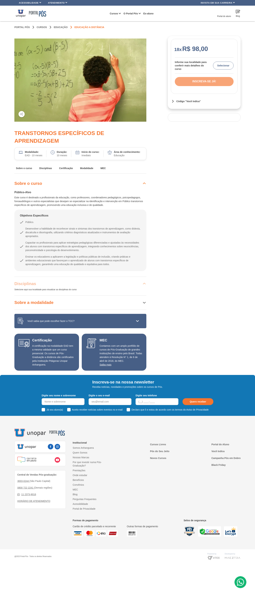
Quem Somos (80, 452)
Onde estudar (80, 475)
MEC (103, 168)
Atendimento (57, 2)
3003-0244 (23, 481)
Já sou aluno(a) (54, 409)
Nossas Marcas (81, 457)
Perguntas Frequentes (84, 499)
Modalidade (86, 168)
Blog (75, 494)
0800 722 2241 (25, 487)
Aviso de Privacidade (197, 409)
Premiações (79, 470)
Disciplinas (45, 168)
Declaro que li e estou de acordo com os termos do (170, 409)
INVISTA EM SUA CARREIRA (218, 2)
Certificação (66, 168)
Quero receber (198, 401)
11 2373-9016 (26, 494)
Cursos (114, 13)
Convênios (78, 484)
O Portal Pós (131, 13)
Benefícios (78, 480)
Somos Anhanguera (83, 447)
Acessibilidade (30, 2)
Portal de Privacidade (84, 508)
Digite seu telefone (146, 395)
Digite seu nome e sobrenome (59, 395)
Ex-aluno (148, 13)
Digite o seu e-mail (99, 395)
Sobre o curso (24, 168)
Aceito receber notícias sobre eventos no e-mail (97, 409)
